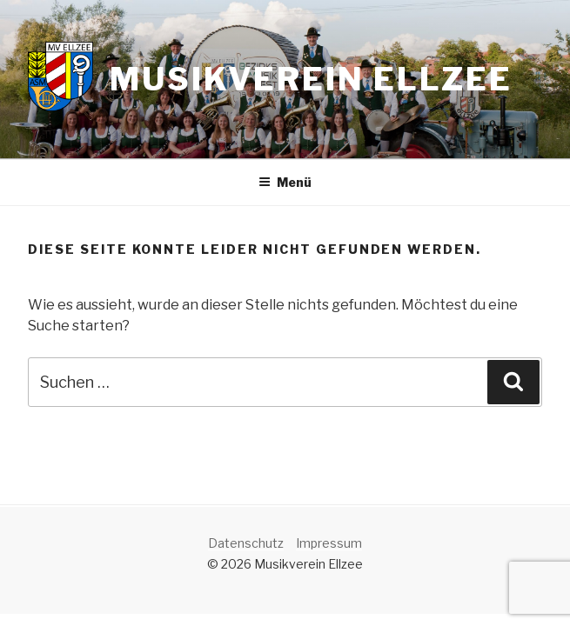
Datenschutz (246, 543)
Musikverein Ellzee (311, 79)
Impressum (329, 543)
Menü (285, 182)
